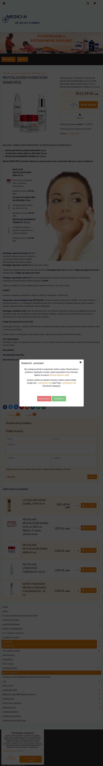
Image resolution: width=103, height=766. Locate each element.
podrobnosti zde (45, 383)
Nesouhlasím (44, 399)
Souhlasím (59, 399)
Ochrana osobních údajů (59, 375)
